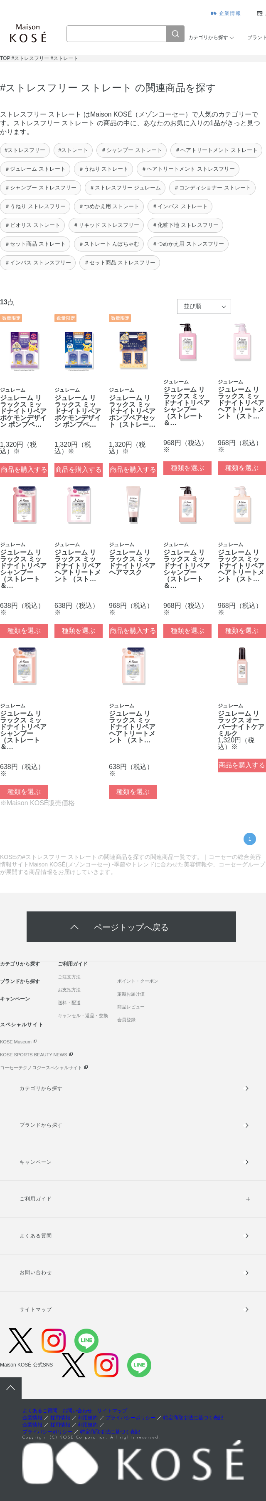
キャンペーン (15, 999)
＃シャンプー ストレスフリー (40, 187)
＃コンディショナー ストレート (212, 187)
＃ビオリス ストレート (32, 225)
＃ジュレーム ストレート (35, 169)
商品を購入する (24, 469)
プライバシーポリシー (130, 1418)
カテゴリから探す (208, 37)
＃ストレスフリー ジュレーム (125, 187)
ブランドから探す (20, 981)
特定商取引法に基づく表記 (193, 1418)
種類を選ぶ (187, 467)
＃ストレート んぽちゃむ (109, 244)
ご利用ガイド (73, 964)
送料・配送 (69, 1002)
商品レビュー (131, 1006)
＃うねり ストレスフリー (35, 206)
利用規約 (88, 1418)
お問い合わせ (36, 1272)
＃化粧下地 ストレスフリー (185, 225)
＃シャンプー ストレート (131, 150)
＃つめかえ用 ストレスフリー (188, 244)
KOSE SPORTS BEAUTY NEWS (33, 1054)
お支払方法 (69, 989)
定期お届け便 (131, 993)
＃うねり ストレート (104, 169)
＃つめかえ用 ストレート (109, 206)
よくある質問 (36, 1236)
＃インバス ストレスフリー (38, 262)
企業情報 (230, 13)
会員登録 (126, 1019)
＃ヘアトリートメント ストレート (216, 150)
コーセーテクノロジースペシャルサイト (41, 1067)
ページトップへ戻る (131, 926)
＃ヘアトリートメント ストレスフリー (188, 169)
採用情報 (60, 1418)
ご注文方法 (69, 976)
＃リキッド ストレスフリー (106, 225)
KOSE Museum (16, 1041)
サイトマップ (36, 1309)
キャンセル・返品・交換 (83, 1015)
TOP (5, 58)
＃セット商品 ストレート (35, 244)
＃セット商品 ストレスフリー (120, 262)
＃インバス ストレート (180, 206)
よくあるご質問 (39, 1411)
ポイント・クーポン (137, 980)
